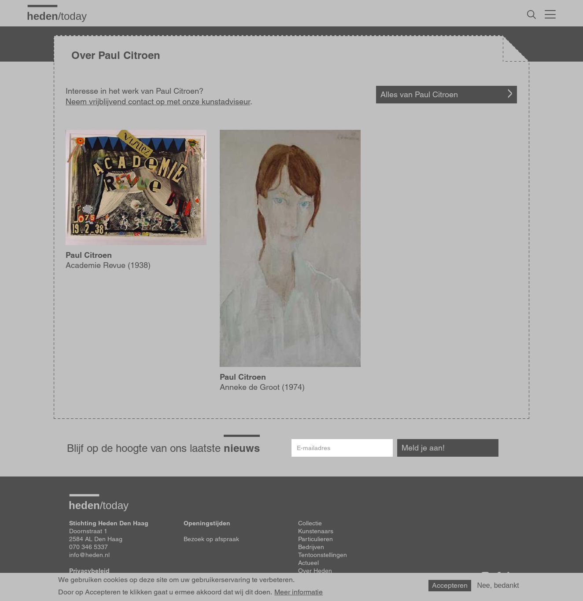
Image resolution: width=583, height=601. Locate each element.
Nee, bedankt (498, 585)
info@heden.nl (89, 554)
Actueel (308, 562)
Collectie (310, 523)
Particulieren (315, 538)
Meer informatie (298, 592)
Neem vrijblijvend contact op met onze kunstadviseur (158, 101)
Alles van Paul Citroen (419, 94)
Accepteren (450, 585)
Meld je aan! (423, 447)
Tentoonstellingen (322, 554)
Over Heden (315, 570)
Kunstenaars (315, 531)
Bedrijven (311, 546)
